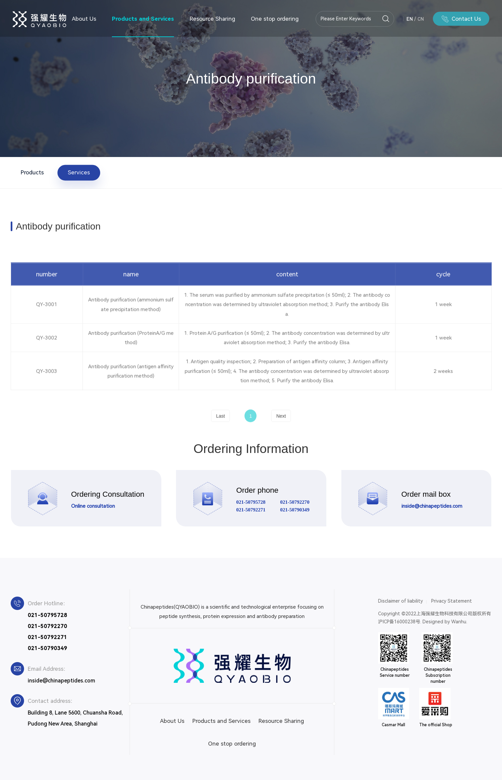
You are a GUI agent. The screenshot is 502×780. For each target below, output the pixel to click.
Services (79, 172)
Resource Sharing (212, 18)
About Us (84, 18)
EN (409, 19)
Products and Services (143, 18)
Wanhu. (459, 621)
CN (420, 19)
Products (32, 172)
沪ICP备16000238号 (399, 621)
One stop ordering (275, 18)
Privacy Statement (451, 601)
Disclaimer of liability (400, 601)
